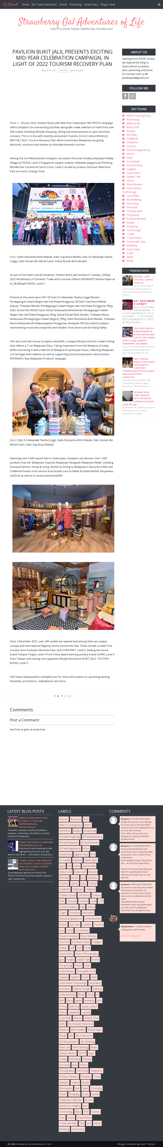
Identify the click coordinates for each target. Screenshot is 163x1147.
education (88, 912)
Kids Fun (74, 1006)
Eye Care (75, 924)
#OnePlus (65, 831)
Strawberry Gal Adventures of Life (81, 22)
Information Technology (72, 983)
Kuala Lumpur (89, 1006)
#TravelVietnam (90, 842)
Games (63, 948)
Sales (85, 1088)
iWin (61, 1000)
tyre (89, 1123)
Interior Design (81, 989)
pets (74, 1065)
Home (25, 4)
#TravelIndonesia (92, 836)
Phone (83, 1065)
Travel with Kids (136, 241)
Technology (134, 230)
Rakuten (64, 1082)
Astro (77, 866)
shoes (62, 1094)
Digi (82, 907)
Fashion (86, 924)
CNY (61, 901)
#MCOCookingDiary (139, 115)
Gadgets (131, 169)
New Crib (64, 1047)
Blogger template (126, 1144)
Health (70, 959)
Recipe (130, 222)
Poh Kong (82, 1070)
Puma (97, 1076)
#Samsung (133, 119)
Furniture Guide (81, 942)
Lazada (86, 1012)
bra (83, 877)
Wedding (132, 245)
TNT (86, 1111)
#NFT (88, 825)
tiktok (78, 1111)
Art (69, 866)
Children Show (67, 895)
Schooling (96, 1088)
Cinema (96, 895)
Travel (130, 234)
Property (86, 1076)
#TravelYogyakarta (69, 848)
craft (93, 901)
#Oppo (77, 831)
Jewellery (89, 1000)
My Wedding (134, 199)
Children (90, 889)
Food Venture (135, 165)
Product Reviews (136, 218)
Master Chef (91, 1018)
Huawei (63, 977)
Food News (133, 161)
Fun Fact (64, 942)
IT (97, 994)
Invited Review (67, 994)
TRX (82, 1123)
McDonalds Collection (80, 1024)
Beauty (131, 131)
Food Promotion (68, 936)
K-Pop (62, 1006)
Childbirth (132, 138)
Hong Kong (65, 965)
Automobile (89, 866)
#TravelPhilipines (68, 842)
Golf (79, 948)
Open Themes (147, 1144)
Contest (83, 901)
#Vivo (86, 848)
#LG (86, 819)
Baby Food (65, 872)
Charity (93, 883)
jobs (99, 1000)
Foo (61, 930)
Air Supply (64, 860)
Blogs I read (108, 4)
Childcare (132, 142)
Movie (62, 1035)
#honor (63, 819)
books (74, 877)
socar (85, 1094)
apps (62, 866)
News (94, 1047)
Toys (62, 1117)
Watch (97, 1123)
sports (95, 1094)
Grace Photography (87, 953)
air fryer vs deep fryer (131, 935)
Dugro (63, 912)
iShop (130, 260)
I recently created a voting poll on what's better (136, 928)
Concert (131, 146)
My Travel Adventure (44, 4)
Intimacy (97, 989)
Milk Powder (78, 1030)
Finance (98, 924)
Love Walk (133, 196)
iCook (130, 253)
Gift (72, 948)
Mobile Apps (95, 1030)
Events (63, 4)
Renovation (65, 1088)
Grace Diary (91, 4)
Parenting (76, 4)
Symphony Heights (69, 1106)
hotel (87, 965)
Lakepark (74, 1012)
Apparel (77, 860)
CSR (101, 901)
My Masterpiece (68, 1041)
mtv (71, 1035)
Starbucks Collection (70, 1100)
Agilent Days (81, 854)
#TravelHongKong (69, 836)
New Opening (80, 1047)
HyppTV (75, 977)
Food (129, 157)
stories (89, 1100)
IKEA (94, 977)
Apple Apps (91, 860)
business (93, 877)
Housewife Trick (86, 971)
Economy (74, 912)
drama (91, 907)
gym (61, 959)
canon (74, 883)
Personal (132, 207)
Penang (87, 1059)
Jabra (70, 1000)
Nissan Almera (67, 1053)
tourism (95, 1111)
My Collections (84, 1035)
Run (77, 1088)
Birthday (132, 134)
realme (75, 1082)
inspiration (95, 983)
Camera (63, 883)
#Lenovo (76, 819)
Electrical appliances (138, 150)
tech (85, 1106)
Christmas (84, 895)
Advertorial (133, 123)
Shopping (132, 226)
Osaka (63, 1059)
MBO (62, 1024)
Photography (134, 211)
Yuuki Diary (133, 249)
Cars (83, 883)
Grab (87, 948)
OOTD (82, 1053)
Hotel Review (134, 184)
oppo (92, 1053)
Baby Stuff (133, 127)
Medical (63, 1030)
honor (78, 965)
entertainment (93, 918)
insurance (65, 989)
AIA (93, 854)
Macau (78, 1018)
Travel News (134, 238)
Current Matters (68, 907)
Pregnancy (133, 215)
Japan (78, 1000)
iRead (130, 257)
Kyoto (62, 1012)
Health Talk (133, 176)
